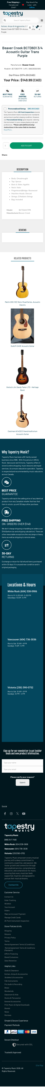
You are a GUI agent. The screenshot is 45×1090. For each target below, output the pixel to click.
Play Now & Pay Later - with (32, 4)
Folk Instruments (11, 983)
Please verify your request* (22, 777)
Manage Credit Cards (13, 918)
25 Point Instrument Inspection (17, 922)
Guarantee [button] (7, 97)
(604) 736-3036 (15, 849)
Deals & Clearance (11, 972)
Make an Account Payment (15, 914)
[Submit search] (5, 20)
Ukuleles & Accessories (14, 979)
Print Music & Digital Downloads (17, 1008)
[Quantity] (6, 145)
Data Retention (10, 962)
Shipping (8, 932)
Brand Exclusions (11, 959)
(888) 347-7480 (10, 840)
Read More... (8, 130)
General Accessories (13, 1004)
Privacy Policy (10, 939)
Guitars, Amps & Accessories (13, 26)
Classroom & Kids (11, 997)
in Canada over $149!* (13, 4)
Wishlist (7, 904)
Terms (7, 942)
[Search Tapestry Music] (21, 20)
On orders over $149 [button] (22, 100)
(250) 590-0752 (14, 853)
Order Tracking (10, 900)
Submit (22, 782)
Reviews (8, 1018)
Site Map (39, 1069)
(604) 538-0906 (16, 844)
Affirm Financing (11, 955)
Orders (7, 911)
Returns (7, 935)
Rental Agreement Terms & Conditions (20, 946)
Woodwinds (9, 994)
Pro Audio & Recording (13, 987)
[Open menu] (41, 20)
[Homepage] (12, 13)
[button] (7, 94)
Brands (7, 1011)
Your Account (9, 907)
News (6, 1015)
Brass (6, 990)
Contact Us (13, 885)
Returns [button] (37, 97)
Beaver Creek (28, 65)
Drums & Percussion (12, 1001)
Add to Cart (26, 145)
